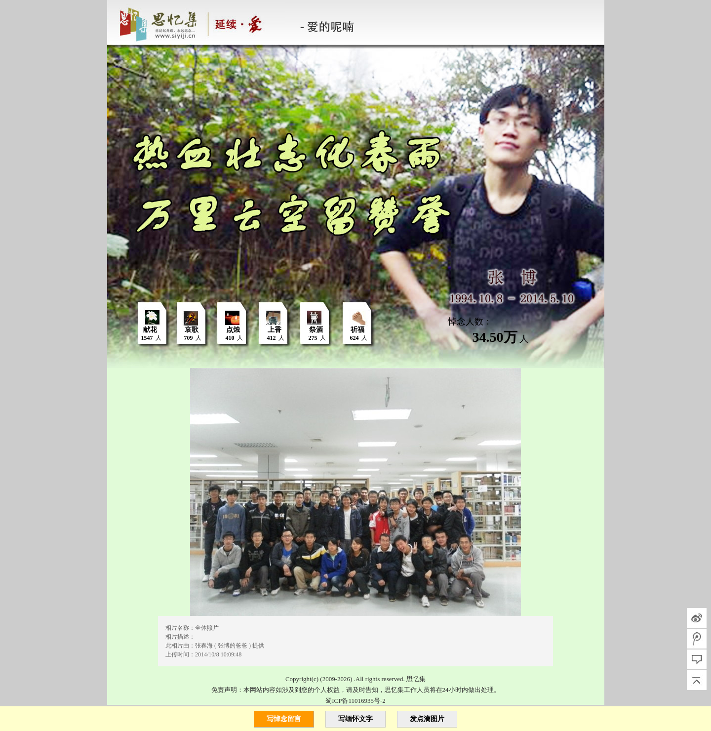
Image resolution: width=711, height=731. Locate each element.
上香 (274, 329)
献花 (150, 329)
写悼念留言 (284, 719)
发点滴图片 (427, 719)
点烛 (233, 329)
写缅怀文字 (355, 719)
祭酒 (316, 329)
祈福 (357, 329)
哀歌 (191, 329)
